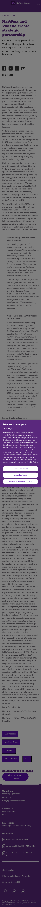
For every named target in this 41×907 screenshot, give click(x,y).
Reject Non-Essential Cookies (20, 481)
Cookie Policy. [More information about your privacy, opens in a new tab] (32, 462)
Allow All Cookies (20, 469)
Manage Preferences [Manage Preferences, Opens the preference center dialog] (20, 475)
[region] (20, 453)
